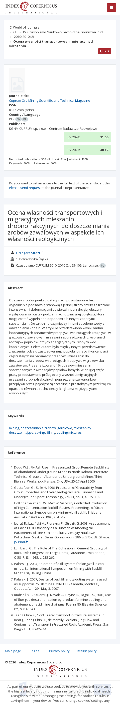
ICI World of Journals (24, 27)
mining (14, 428)
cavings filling (45, 432)
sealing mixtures (69, 432)
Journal (21, 542)
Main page (13, 651)
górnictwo (64, 428)
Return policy (87, 651)
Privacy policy (59, 651)
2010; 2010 (24, 36)
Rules (35, 651)
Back (104, 51)
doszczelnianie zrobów (38, 428)
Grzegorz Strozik (29, 253)
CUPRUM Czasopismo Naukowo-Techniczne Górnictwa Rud (58, 32)
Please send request (25, 187)
